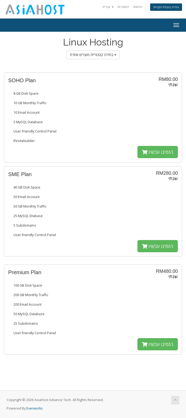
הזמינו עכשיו (157, 152)
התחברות (123, 7)
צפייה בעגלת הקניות (166, 7)
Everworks (34, 408)
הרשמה (137, 7)
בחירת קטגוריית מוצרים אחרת (93, 54)
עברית (108, 7)
